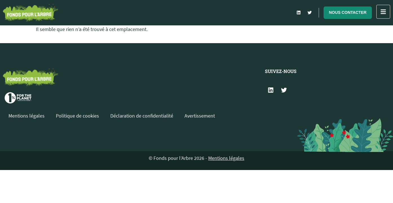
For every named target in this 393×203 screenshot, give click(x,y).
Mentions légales (26, 115)
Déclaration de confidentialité (141, 115)
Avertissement (200, 115)
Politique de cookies (77, 115)
